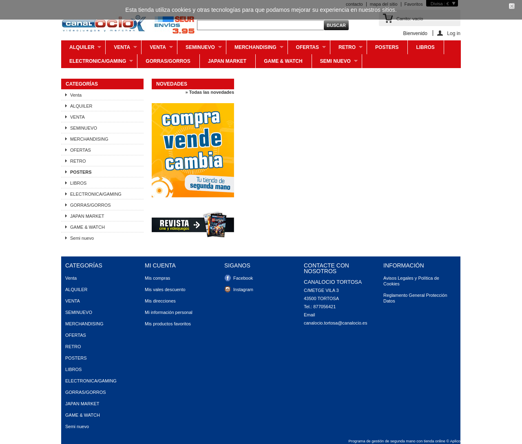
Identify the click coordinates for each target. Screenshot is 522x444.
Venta (121, 49)
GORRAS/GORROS (168, 61)
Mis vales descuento (165, 289)
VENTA (157, 49)
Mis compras (157, 278)
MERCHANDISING (254, 49)
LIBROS (425, 47)
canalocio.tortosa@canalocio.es (335, 322)
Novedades (171, 84)
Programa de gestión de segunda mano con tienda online (397, 441)
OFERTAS (307, 49)
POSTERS (386, 47)
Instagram (243, 289)
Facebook (243, 278)
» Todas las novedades (209, 92)
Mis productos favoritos (168, 323)
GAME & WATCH (283, 61)
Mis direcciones (160, 300)
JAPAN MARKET (227, 61)
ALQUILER (81, 49)
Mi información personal (168, 312)
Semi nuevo (335, 63)
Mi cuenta (160, 265)
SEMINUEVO (199, 49)
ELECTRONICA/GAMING (97, 63)
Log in (453, 33)
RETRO (346, 49)
